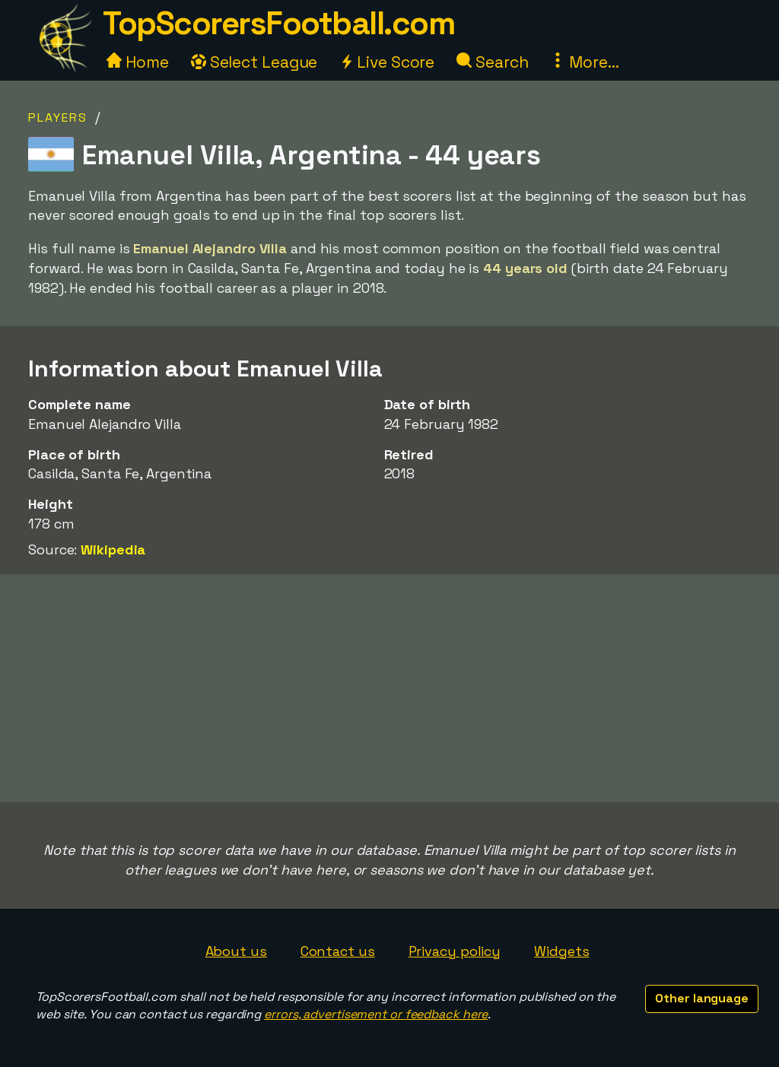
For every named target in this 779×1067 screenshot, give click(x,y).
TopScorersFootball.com (278, 23)
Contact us (337, 951)
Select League (254, 62)
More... (584, 62)
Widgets (561, 951)
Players (57, 117)
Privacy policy (455, 951)
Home (138, 62)
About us (236, 951)
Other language (702, 998)
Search (492, 62)
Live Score (386, 62)
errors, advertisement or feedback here (376, 1014)
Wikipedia (113, 549)
